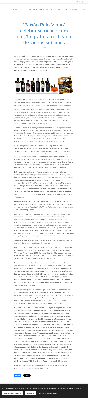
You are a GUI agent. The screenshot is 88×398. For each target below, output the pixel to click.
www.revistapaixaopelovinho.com (57, 105)
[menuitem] (16, 9)
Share (18, 375)
